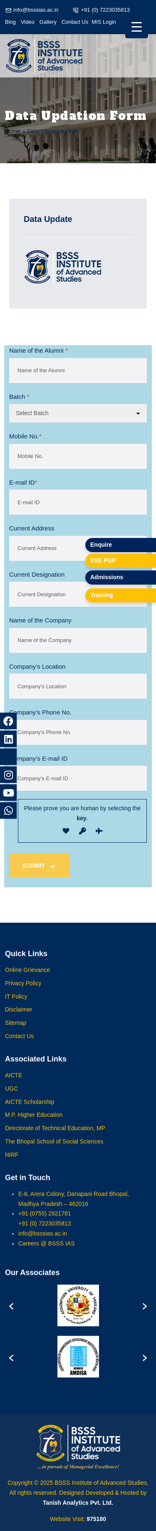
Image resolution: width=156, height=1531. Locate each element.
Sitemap (15, 1031)
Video (28, 22)
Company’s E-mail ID (38, 758)
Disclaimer (18, 1017)
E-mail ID (23, 482)
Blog (10, 22)
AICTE (13, 1083)
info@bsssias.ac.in (36, 10)
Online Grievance (27, 977)
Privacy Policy (23, 991)
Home (12, 131)
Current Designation (36, 574)
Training (101, 595)
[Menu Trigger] (136, 26)
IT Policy (16, 1004)
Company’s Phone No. (40, 712)
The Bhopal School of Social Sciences (54, 1149)
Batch (19, 396)
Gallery (48, 22)
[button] (11, 1313)
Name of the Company (40, 620)
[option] (78, 1313)
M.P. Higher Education (33, 1123)
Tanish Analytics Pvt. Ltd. (78, 1502)
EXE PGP (103, 560)
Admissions (106, 577)
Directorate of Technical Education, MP (55, 1136)
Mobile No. (25, 436)
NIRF (12, 1162)
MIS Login (104, 22)
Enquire (101, 544)
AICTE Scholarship (29, 1109)
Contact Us (75, 22)
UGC (11, 1096)
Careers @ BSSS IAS (46, 1251)
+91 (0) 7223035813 (105, 10)
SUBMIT (39, 866)
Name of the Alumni (38, 350)
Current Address (31, 528)
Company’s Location (37, 666)
